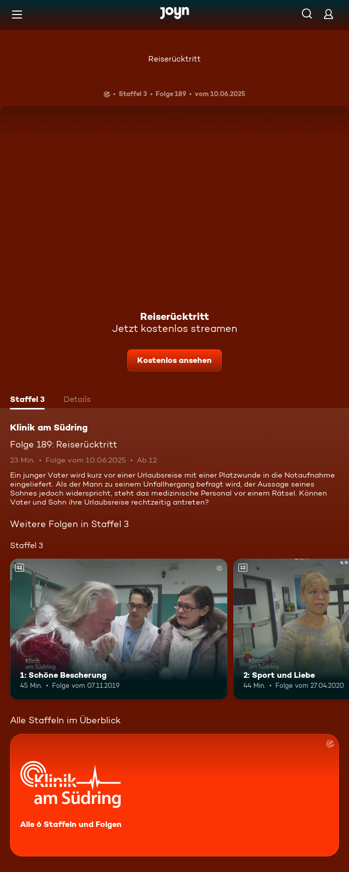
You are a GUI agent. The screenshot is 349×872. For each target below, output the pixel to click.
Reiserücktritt (174, 59)
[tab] (27, 400)
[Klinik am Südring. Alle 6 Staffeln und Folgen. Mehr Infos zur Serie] (174, 795)
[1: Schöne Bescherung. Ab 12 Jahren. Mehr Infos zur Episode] (118, 629)
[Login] (328, 14)
